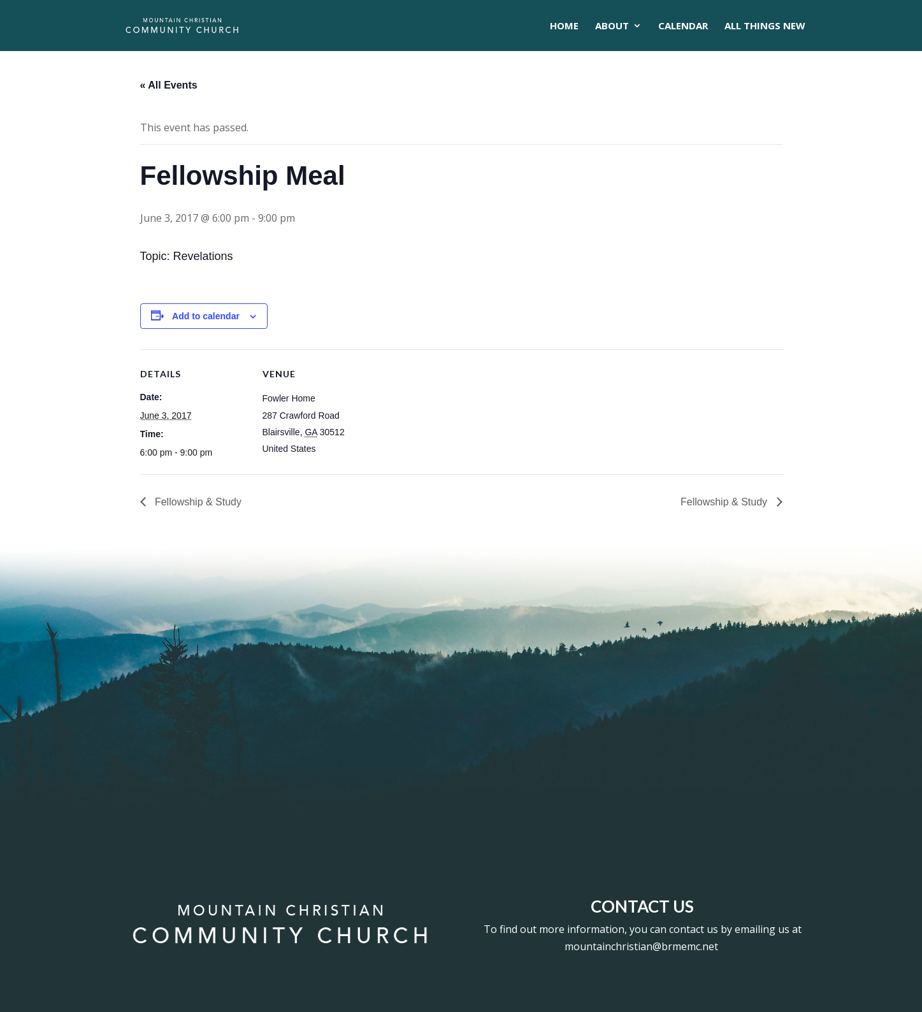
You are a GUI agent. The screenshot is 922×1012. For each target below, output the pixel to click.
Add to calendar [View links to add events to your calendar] (206, 316)
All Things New (764, 26)
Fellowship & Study (197, 501)
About (612, 26)
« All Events (169, 85)
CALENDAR (683, 26)
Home (564, 26)
